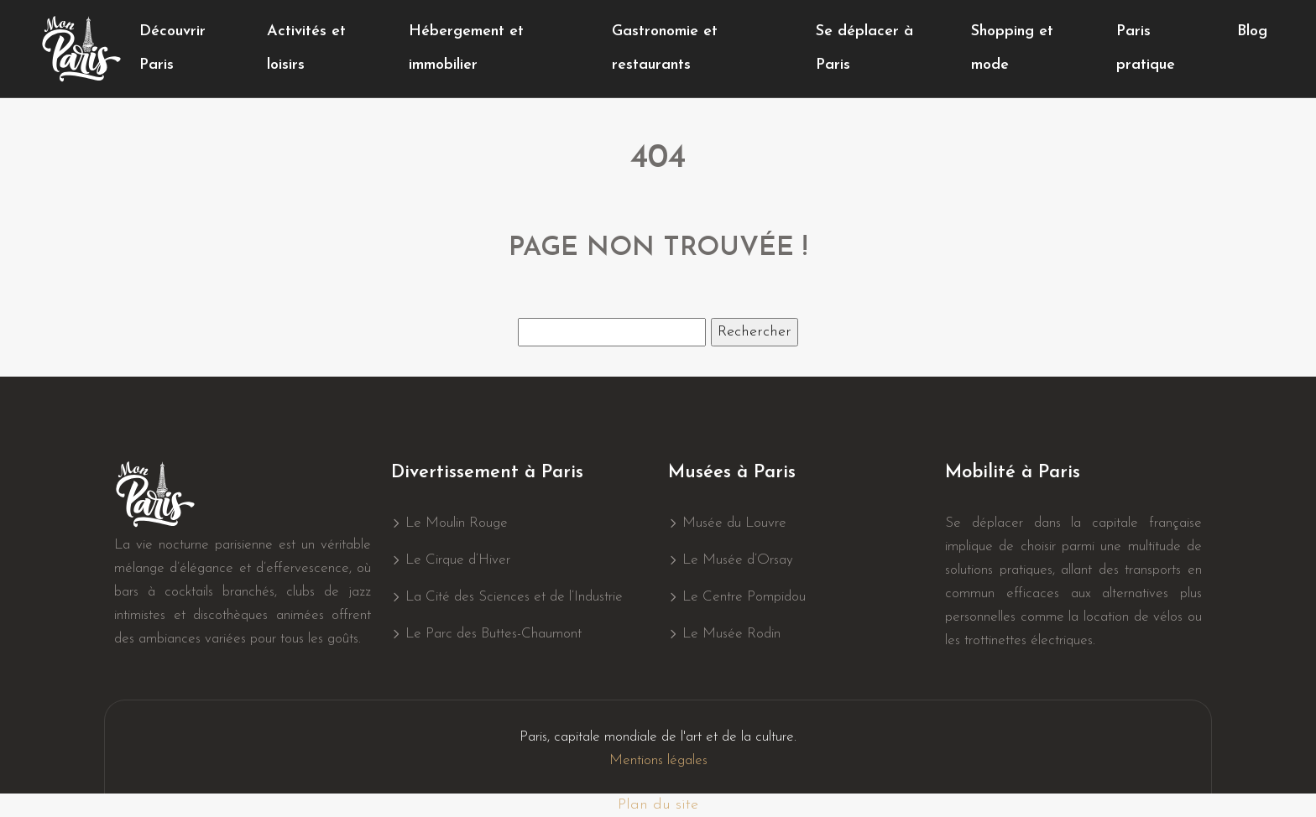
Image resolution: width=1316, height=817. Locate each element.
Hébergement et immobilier (466, 48)
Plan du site (658, 805)
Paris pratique (1145, 48)
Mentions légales (658, 760)
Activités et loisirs (306, 48)
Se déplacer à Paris (864, 48)
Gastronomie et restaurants (665, 48)
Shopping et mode (1012, 48)
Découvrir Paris (172, 48)
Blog (1252, 31)
